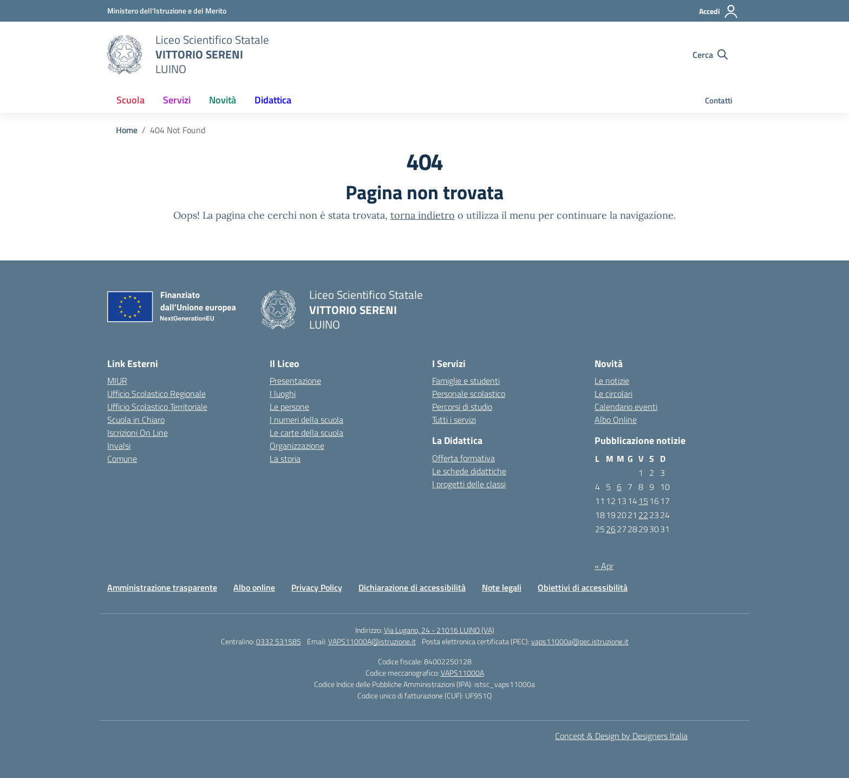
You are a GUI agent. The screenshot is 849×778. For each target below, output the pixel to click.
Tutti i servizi (454, 419)
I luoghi (283, 393)
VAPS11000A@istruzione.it (372, 641)
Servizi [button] (177, 100)
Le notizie (612, 380)
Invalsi (118, 445)
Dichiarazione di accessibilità (412, 587)
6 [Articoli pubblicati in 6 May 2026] (619, 486)
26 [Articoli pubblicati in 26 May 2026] (611, 528)
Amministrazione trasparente (162, 587)
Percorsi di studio (462, 406)
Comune (122, 458)
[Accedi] (719, 11)
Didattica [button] (272, 100)
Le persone (289, 406)
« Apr (604, 565)
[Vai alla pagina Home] (127, 129)
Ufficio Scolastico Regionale (156, 393)
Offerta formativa (463, 458)
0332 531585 (278, 641)
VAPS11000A (462, 672)
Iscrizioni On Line (137, 432)
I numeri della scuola (306, 419)
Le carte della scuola (306, 432)
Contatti (719, 100)
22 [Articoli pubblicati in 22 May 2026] (643, 514)
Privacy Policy (316, 587)
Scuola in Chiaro (136, 419)
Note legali (501, 587)
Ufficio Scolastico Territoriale (157, 406)
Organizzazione (297, 445)
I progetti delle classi (469, 484)
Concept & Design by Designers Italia (621, 735)
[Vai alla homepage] (124, 54)
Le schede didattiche (469, 471)
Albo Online (616, 419)
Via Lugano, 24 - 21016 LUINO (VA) (439, 630)
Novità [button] (222, 100)
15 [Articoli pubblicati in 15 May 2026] (643, 500)
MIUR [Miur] (117, 380)
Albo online (254, 587)
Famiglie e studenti (466, 380)
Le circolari (613, 393)
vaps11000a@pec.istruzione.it (580, 641)
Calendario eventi (626, 406)
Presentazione (295, 380)
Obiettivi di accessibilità (583, 587)
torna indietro (422, 215)
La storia (285, 458)
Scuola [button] (130, 100)
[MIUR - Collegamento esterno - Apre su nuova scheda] (166, 10)
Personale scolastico (468, 393)
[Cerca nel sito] (710, 55)
